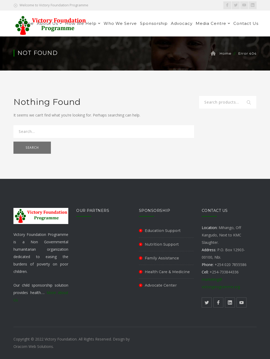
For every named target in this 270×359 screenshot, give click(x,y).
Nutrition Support (162, 244)
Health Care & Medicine (167, 271)
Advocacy (181, 23)
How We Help (81, 23)
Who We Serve (120, 23)
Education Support (163, 230)
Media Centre (211, 23)
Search (249, 103)
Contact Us (245, 23)
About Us (47, 23)
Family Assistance (162, 258)
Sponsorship (154, 23)
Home (27, 23)
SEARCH (32, 147)
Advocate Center (161, 285)
